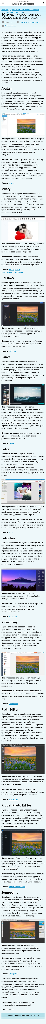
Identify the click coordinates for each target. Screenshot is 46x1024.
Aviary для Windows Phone (12, 272)
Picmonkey (13, 703)
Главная (4, 9)
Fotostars (13, 616)
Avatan (11, 183)
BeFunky (12, 351)
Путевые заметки (23, 3)
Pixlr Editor (13, 799)
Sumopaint (13, 973)
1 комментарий (10, 26)
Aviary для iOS (14, 269)
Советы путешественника (29, 22)
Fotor (11, 532)
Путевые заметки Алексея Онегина (24, 9)
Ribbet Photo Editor (17, 886)
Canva (11, 443)
